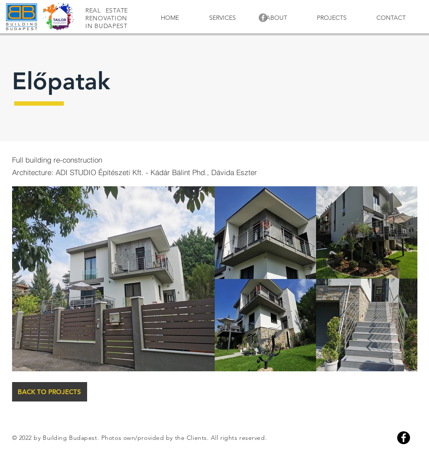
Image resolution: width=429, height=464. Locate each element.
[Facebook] (403, 437)
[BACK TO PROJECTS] (49, 391)
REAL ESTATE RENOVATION (106, 14)
